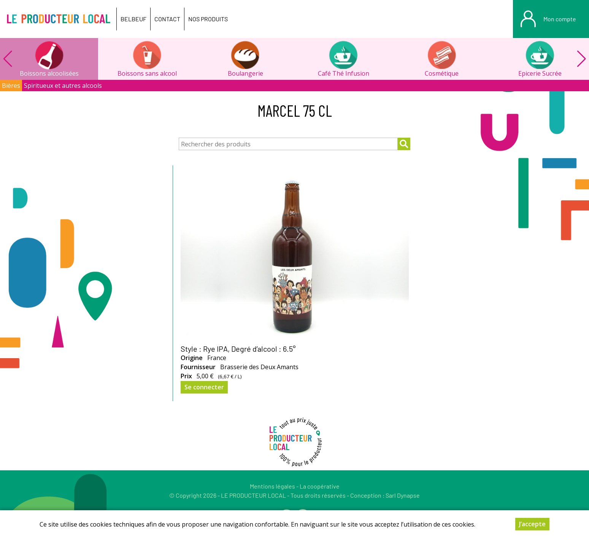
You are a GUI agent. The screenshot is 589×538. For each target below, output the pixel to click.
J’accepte (532, 528)
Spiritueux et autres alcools (63, 85)
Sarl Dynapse (403, 495)
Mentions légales (272, 486)
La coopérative (320, 486)
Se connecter (204, 387)
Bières (11, 85)
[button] (581, 59)
